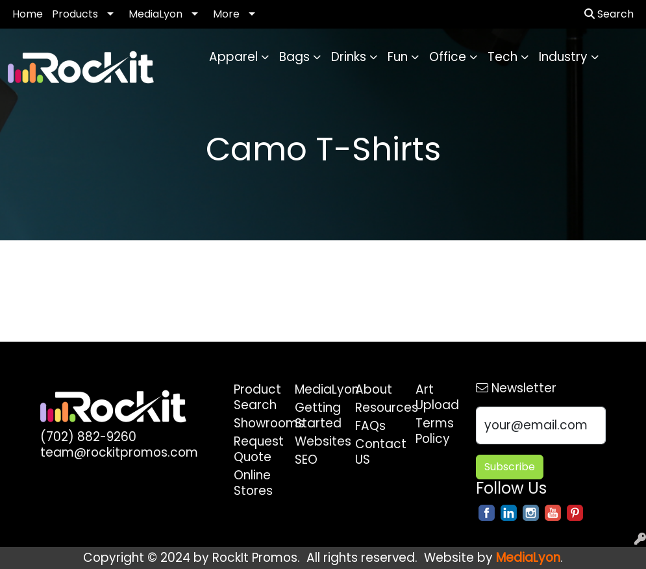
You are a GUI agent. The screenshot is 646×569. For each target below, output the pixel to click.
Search (609, 13)
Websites (317, 441)
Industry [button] (563, 57)
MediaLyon (155, 13)
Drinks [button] (348, 57)
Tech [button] (502, 57)
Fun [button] (398, 57)
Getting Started (317, 415)
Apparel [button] (233, 57)
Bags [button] (294, 57)
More (226, 13)
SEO (306, 459)
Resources (377, 407)
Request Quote (256, 449)
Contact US (377, 451)
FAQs (370, 426)
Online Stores (253, 482)
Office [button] (447, 57)
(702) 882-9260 (88, 437)
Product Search (256, 397)
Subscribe (509, 466)
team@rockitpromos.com (119, 452)
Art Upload (437, 397)
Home (27, 13)
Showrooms (256, 423)
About (373, 389)
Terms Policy (435, 431)
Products (75, 13)
